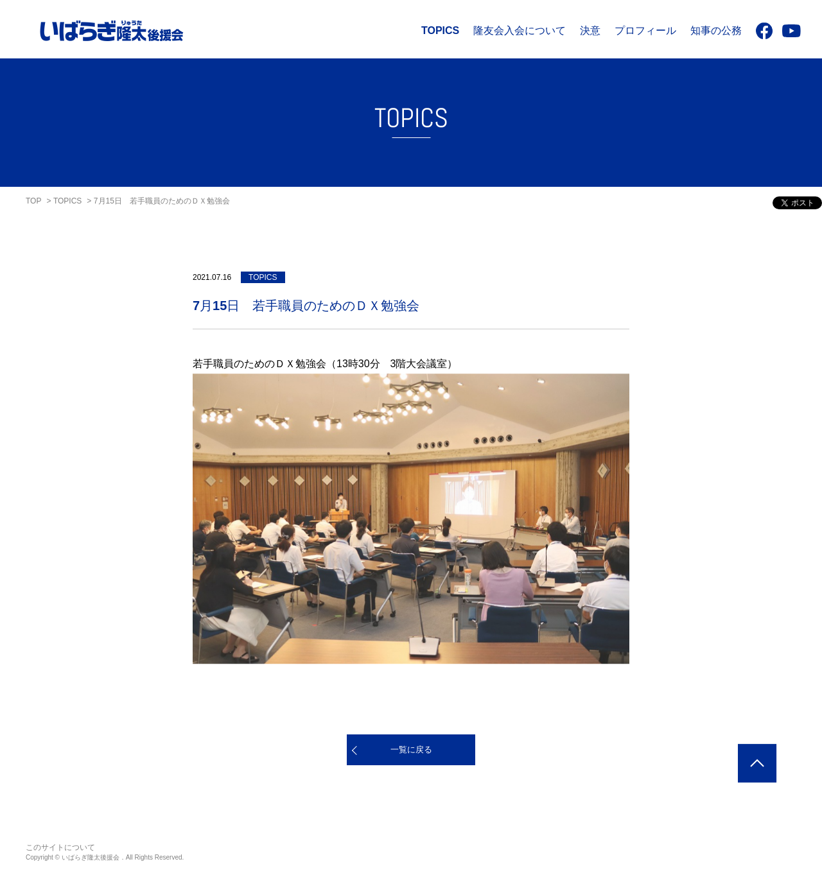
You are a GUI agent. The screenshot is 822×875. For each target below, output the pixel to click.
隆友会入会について (519, 30)
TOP (33, 200)
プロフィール (645, 30)
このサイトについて (60, 847)
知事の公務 (716, 30)
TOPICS (440, 30)
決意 (590, 30)
